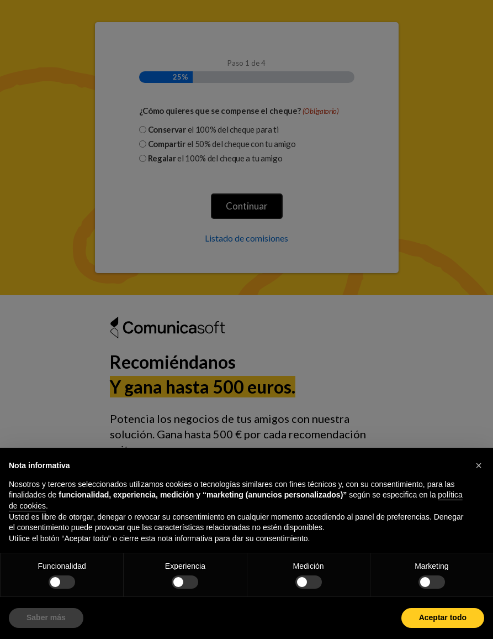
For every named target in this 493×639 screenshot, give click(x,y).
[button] (478, 465)
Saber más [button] (46, 617)
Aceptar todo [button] (443, 617)
